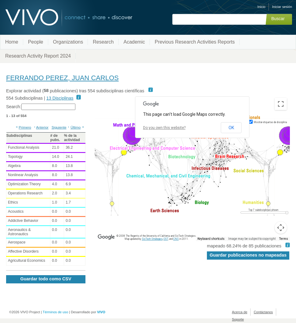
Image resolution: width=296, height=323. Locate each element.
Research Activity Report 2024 (38, 56)
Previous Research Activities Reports (195, 41)
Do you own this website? (164, 128)
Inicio (261, 7)
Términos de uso (55, 312)
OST (164, 239)
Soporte (238, 319)
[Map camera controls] (281, 228)
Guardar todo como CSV (45, 278)
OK (231, 127)
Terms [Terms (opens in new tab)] (284, 239)
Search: (40, 107)
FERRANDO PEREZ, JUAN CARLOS (62, 78)
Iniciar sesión (282, 7)
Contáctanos (263, 312)
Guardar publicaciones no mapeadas (248, 255)
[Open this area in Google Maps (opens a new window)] (106, 237)
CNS (176, 239)
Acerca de (239, 312)
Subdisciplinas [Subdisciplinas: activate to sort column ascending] (19, 135)
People (35, 41)
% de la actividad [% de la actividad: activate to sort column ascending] (72, 137)
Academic (134, 41)
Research (103, 41)
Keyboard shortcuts (213, 239)
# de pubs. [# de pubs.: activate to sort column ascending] (55, 137)
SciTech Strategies (150, 239)
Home (11, 41)
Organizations (68, 41)
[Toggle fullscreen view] (281, 104)
